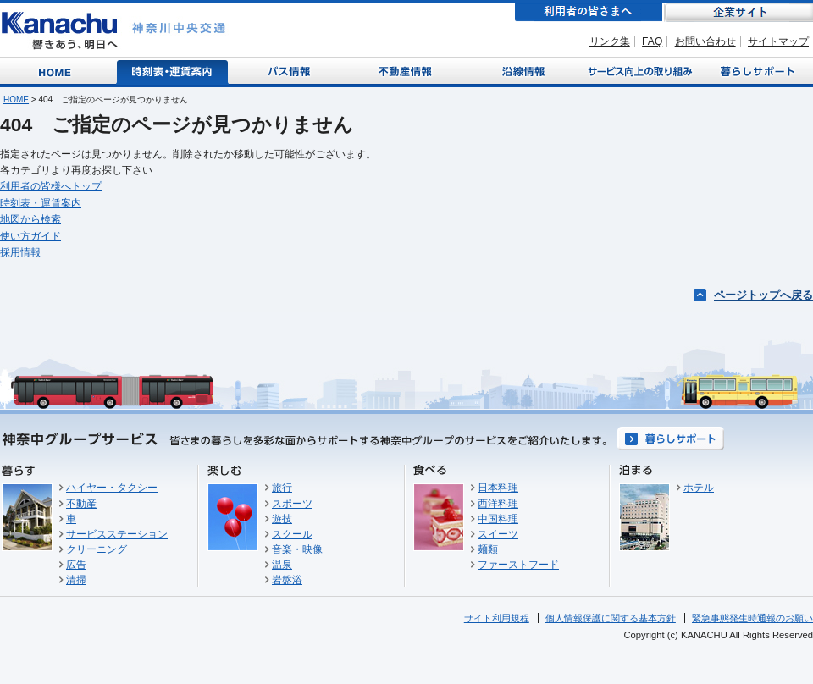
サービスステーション (117, 534)
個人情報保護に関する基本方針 (610, 618)
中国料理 (498, 519)
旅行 (282, 488)
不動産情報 (407, 71)
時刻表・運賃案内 (173, 71)
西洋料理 (498, 504)
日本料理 (498, 488)
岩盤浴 (287, 580)
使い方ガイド (30, 236)
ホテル (698, 488)
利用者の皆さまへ (588, 12)
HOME (16, 99)
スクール (292, 534)
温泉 (282, 565)
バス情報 (290, 71)
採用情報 (20, 252)
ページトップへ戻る (763, 295)
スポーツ (292, 504)
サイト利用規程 (496, 618)
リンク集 (609, 41)
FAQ (652, 41)
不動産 (81, 504)
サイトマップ (778, 41)
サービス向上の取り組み (638, 71)
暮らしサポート (755, 71)
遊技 (282, 519)
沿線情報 (521, 71)
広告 (76, 565)
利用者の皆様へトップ (51, 186)
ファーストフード (518, 565)
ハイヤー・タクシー (112, 488)
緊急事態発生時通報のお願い (752, 618)
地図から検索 (30, 219)
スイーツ (498, 534)
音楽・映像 (297, 549)
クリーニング (96, 549)
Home (58, 71)
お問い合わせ (705, 41)
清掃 (76, 580)
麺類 (488, 549)
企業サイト (738, 12)
